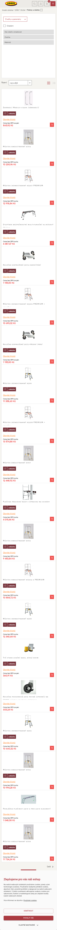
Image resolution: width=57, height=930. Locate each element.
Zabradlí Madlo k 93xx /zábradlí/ (21, 107)
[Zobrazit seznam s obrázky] (54, 82)
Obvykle (9, 119)
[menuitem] (52, 3)
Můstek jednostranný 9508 (17, 619)
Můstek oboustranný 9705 (17, 770)
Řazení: (4, 82)
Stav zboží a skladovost (13, 32)
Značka (7, 37)
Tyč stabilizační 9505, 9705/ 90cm (21, 658)
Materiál (8, 42)
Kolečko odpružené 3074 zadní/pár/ (22, 265)
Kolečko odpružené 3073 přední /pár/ (23, 344)
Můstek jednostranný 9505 (17, 731)
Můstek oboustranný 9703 (17, 541)
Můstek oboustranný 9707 (17, 463)
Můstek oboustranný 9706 (17, 841)
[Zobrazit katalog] (48, 82)
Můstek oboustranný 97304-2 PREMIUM (24, 580)
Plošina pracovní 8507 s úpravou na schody (26, 502)
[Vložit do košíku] (52, 125)
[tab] (28, 32)
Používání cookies (30, 900)
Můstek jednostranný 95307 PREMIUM (23, 185)
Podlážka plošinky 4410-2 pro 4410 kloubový (27, 809)
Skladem (10, 25)
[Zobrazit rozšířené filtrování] (15, 19)
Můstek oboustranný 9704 (17, 146)
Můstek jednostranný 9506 (17, 383)
